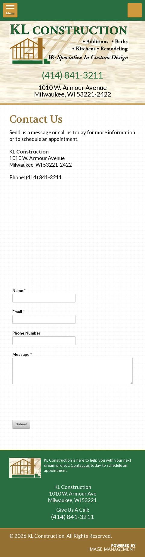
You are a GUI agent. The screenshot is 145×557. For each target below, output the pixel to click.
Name (19, 290)
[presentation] (58, 402)
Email (18, 311)
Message (22, 354)
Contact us (80, 465)
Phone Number (26, 333)
